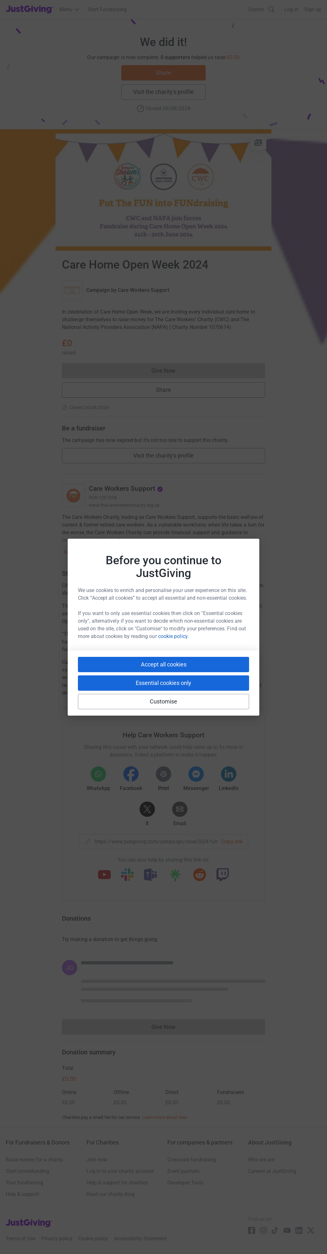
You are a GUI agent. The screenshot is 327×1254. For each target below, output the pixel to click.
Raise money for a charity (34, 1160)
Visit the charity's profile (163, 91)
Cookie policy (93, 1238)
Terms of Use (20, 1238)
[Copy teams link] (150, 875)
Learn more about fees (164, 1117)
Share (163, 72)
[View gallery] (258, 142)
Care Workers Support (143, 290)
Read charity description (91, 552)
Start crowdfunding (27, 1171)
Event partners (183, 1171)
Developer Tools (185, 1183)
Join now (97, 1160)
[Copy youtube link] (104, 875)
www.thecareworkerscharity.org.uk (124, 505)
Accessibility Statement (140, 1238)
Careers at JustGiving (272, 1171)
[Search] (262, 9)
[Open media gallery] (163, 190)
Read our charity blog (110, 1194)
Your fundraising (24, 1183)
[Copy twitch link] (222, 875)
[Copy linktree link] (175, 876)
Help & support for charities (117, 1183)
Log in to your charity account (120, 1171)
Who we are (261, 1160)
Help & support (22, 1194)
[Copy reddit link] (199, 875)
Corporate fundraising (192, 1160)
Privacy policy (56, 1238)
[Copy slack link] (127, 875)
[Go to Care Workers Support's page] (73, 495)
